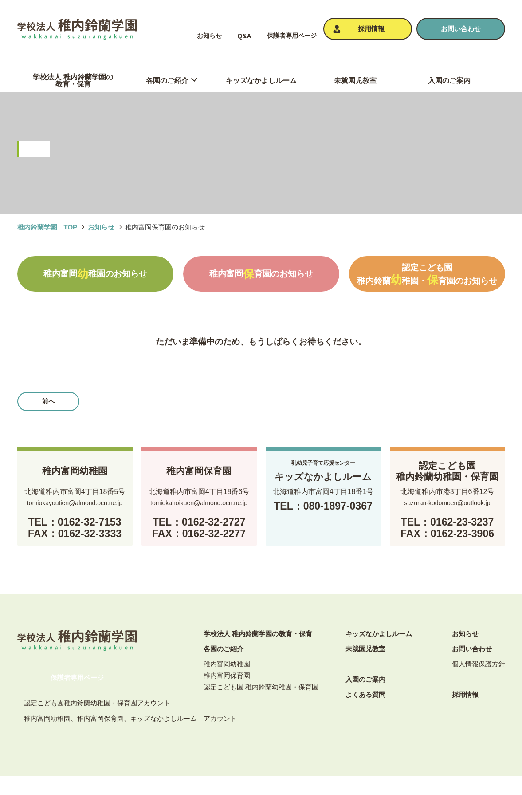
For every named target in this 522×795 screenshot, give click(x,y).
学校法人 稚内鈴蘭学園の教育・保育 (258, 633)
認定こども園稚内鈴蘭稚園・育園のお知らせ (427, 274)
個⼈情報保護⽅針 (478, 664)
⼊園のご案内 (365, 679)
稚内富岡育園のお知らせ (261, 274)
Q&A (244, 36)
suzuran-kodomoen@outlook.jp (447, 502)
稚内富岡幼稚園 (227, 664)
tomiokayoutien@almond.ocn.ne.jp (74, 502)
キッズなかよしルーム (378, 633)
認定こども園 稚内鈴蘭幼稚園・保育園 (261, 687)
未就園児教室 (365, 649)
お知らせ (209, 35)
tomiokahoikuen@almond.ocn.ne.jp (198, 502)
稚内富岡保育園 (227, 675)
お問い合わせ (472, 649)
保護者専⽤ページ (292, 35)
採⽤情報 (465, 694)
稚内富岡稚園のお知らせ (95, 274)
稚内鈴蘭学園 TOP (47, 227)
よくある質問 (365, 694)
